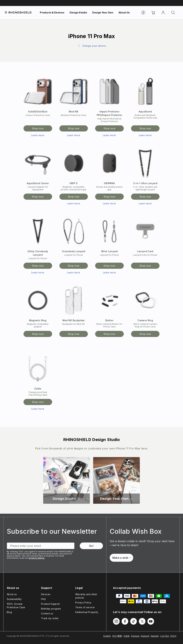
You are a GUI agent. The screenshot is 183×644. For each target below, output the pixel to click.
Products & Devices (52, 12)
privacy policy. (37, 558)
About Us (124, 12)
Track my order (50, 618)
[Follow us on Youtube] (150, 621)
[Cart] (153, 12)
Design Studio (78, 12)
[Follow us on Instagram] (116, 621)
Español (155, 636)
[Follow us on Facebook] (125, 621)
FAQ (43, 599)
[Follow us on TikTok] (133, 621)
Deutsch (145, 636)
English (107, 636)
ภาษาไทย (164, 636)
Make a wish (121, 557)
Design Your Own (102, 12)
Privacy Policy (83, 602)
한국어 (173, 636)
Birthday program (51, 608)
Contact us (47, 613)
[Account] (163, 12)
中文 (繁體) (117, 636)
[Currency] (143, 12)
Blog (9, 612)
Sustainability (14, 599)
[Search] (173, 12)
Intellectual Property (86, 612)
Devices (45, 594)
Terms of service (85, 607)
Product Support (50, 603)
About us (12, 594)
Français (135, 636)
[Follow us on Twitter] (142, 621)
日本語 (127, 636)
